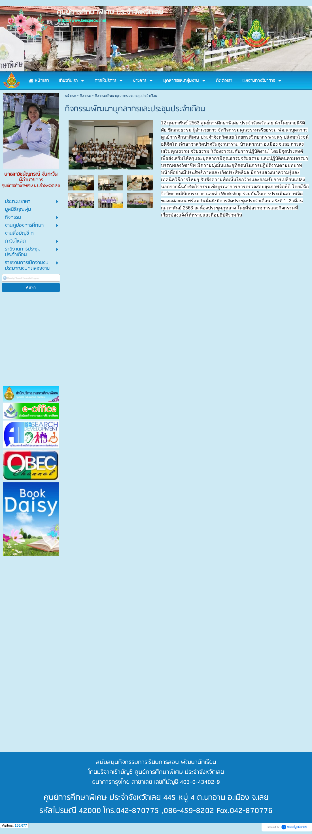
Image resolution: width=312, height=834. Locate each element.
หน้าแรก (70, 96)
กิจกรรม (85, 96)
